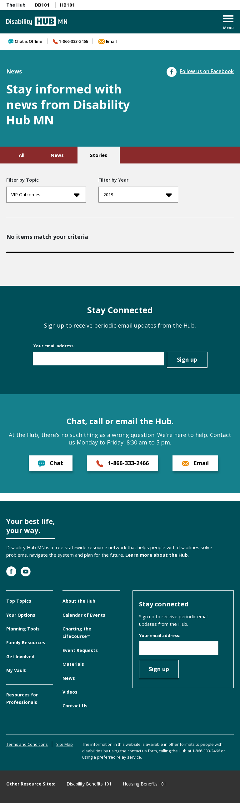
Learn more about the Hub (156, 555)
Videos (70, 692)
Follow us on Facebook (200, 71)
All (21, 155)
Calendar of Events (83, 615)
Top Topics (18, 601)
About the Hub (78, 601)
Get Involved (20, 657)
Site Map (64, 744)
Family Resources (25, 642)
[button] (228, 23)
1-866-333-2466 (70, 41)
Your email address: (54, 346)
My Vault (16, 670)
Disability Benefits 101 (89, 784)
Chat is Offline (25, 41)
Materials (73, 664)
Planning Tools (23, 629)
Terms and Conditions (27, 744)
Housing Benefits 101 (144, 784)
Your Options (20, 615)
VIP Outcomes (45, 194)
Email (107, 41)
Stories (98, 155)
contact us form (142, 751)
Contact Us (75, 706)
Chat (50, 463)
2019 (137, 194)
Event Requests (80, 650)
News (57, 155)
